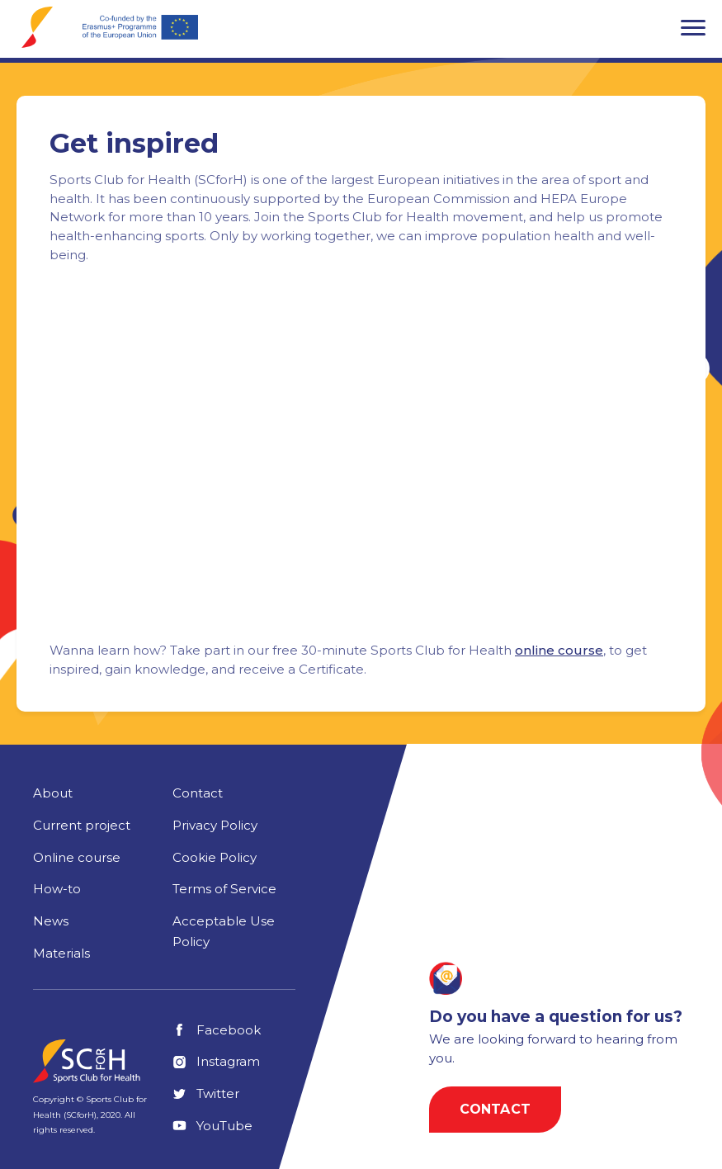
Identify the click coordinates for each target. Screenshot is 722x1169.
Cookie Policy (214, 857)
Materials (61, 953)
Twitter (205, 1093)
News (50, 921)
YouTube (212, 1126)
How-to (57, 889)
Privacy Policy (214, 825)
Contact (197, 793)
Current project (81, 825)
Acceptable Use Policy (223, 931)
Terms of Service (224, 889)
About (53, 793)
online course (559, 650)
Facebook (216, 1030)
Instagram (216, 1061)
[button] (693, 27)
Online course (76, 857)
